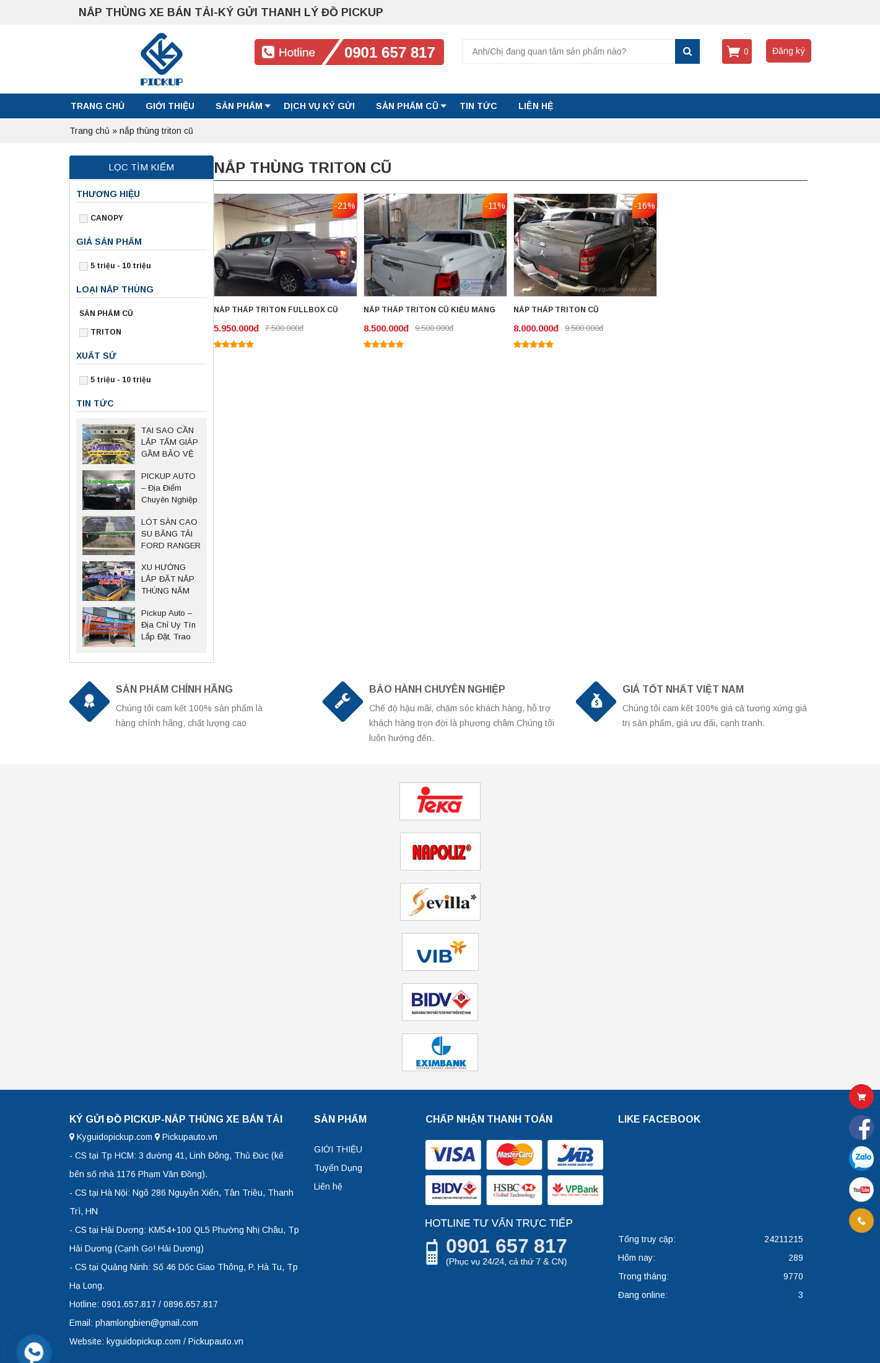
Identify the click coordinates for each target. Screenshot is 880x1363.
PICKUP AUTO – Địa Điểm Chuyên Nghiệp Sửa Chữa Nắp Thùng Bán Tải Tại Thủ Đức (169, 488)
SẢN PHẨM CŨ (407, 106)
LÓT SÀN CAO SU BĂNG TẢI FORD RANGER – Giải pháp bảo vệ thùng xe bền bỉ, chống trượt (171, 534)
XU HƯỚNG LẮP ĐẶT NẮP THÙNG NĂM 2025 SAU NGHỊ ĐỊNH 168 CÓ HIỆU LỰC (170, 580)
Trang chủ (97, 106)
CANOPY (106, 218)
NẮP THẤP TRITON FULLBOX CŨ (276, 309)
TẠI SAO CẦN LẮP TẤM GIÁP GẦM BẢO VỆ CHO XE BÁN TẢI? (169, 443)
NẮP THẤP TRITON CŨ (556, 309)
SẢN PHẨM (239, 106)
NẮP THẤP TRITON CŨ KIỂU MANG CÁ (429, 311)
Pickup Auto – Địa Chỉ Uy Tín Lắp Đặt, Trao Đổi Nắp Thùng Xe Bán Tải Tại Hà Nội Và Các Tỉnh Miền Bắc (169, 625)
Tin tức (478, 106)
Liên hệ (328, 1186)
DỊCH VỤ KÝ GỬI (319, 106)
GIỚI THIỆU (170, 106)
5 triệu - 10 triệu (120, 265)
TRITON (105, 332)
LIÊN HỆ (535, 106)
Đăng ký (788, 51)
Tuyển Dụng (338, 1168)
